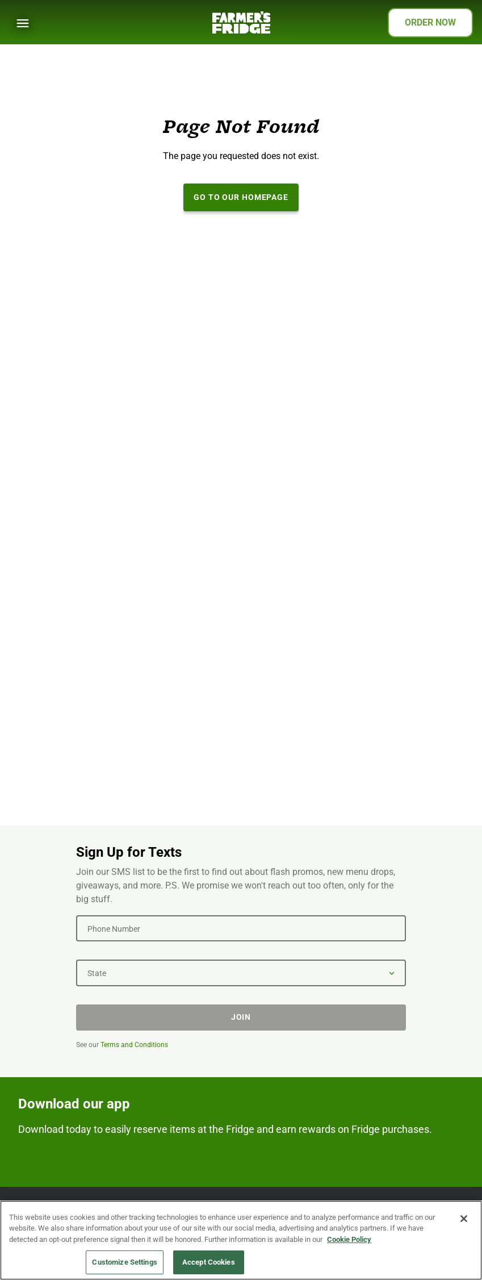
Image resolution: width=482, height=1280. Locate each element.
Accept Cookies (208, 1262)
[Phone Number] (241, 928)
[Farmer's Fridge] (241, 22)
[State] (241, 973)
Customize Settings (124, 1262)
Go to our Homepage (241, 197)
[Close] (463, 1218)
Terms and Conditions (134, 1045)
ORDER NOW (430, 22)
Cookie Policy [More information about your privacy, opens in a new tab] (349, 1239)
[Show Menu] (22, 23)
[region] (241, 1240)
